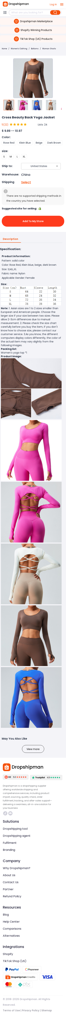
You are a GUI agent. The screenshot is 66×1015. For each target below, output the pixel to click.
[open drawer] (61, 4)
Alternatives (11, 936)
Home (4, 48)
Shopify (8, 954)
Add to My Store (33, 221)
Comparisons (12, 929)
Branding (9, 850)
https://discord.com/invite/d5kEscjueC (10, 813)
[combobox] (35, 166)
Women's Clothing (19, 48)
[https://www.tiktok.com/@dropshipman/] (5, 813)
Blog (6, 915)
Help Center (11, 922)
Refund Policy (12, 896)
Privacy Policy (30, 1010)
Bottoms (35, 48)
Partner (8, 889)
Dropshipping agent (16, 836)
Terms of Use (11, 1010)
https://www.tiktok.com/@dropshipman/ (5, 813)
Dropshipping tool (15, 829)
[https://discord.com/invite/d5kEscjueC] (10, 813)
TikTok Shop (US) (14, 961)
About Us (9, 875)
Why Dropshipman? (16, 868)
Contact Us (10, 882)
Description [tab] (10, 239)
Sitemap (46, 1010)
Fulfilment (10, 843)
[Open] (57, 166)
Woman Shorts (49, 48)
